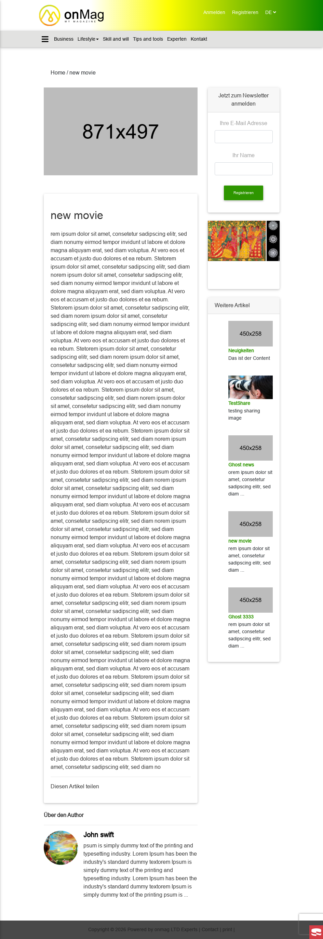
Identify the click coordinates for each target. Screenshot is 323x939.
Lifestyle (88, 39)
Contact (210, 929)
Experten (177, 39)
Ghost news (241, 464)
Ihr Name (243, 155)
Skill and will (116, 39)
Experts (189, 929)
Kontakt (199, 39)
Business (63, 39)
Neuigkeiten (241, 350)
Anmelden (216, 12)
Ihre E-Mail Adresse (243, 123)
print (227, 929)
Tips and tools (148, 39)
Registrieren (247, 12)
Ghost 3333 (241, 617)
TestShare (239, 403)
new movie (240, 541)
